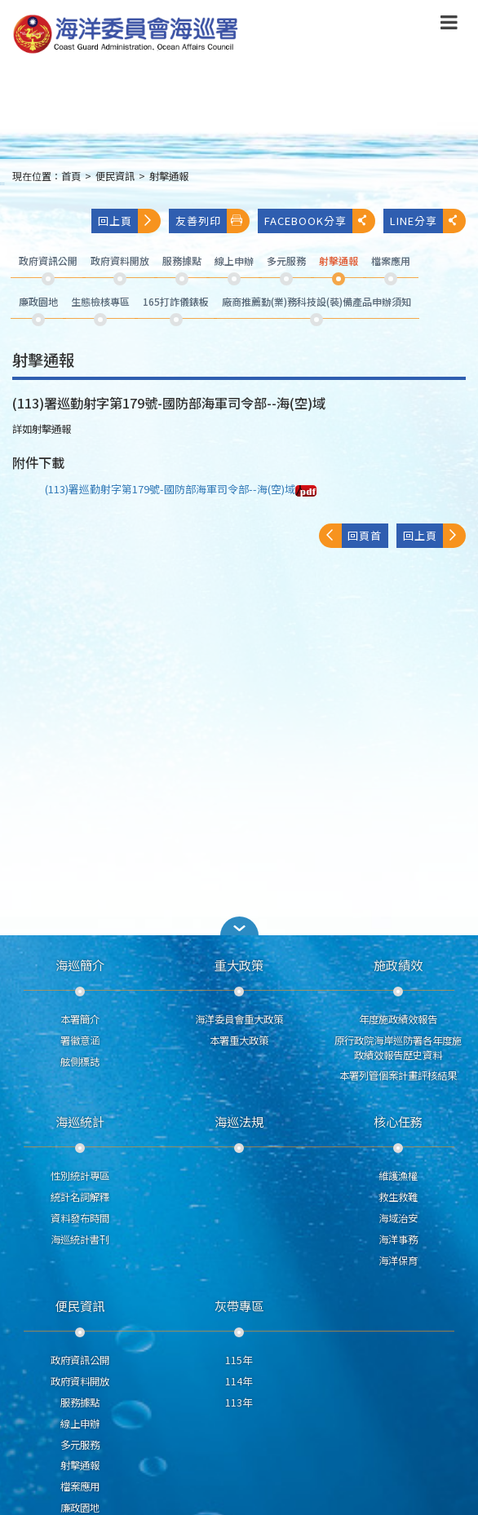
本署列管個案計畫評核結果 (398, 1075)
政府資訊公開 (80, 1360)
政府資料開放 (80, 1381)
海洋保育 (398, 1260)
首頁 (71, 176)
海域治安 (398, 1218)
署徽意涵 (80, 1040)
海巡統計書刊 (80, 1239)
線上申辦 (80, 1423)
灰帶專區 (239, 1305)
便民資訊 (115, 176)
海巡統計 (79, 1121)
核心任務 (398, 1121)
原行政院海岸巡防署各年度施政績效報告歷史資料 (398, 1047)
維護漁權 (398, 1175)
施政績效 (398, 965)
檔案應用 (80, 1486)
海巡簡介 (79, 965)
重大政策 (239, 965)
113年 (238, 1402)
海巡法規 (239, 1121)
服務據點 (80, 1402)
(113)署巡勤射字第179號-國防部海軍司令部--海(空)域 (180, 489)
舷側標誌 (80, 1061)
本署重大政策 (239, 1040)
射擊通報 (168, 176)
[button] (239, 926)
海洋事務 (398, 1239)
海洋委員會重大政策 (239, 1019)
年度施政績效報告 (398, 1019)
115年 (238, 1360)
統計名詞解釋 (80, 1197)
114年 (238, 1381)
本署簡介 (80, 1019)
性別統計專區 (80, 1175)
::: (2, 183)
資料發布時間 (80, 1218)
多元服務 (80, 1445)
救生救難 (398, 1197)
